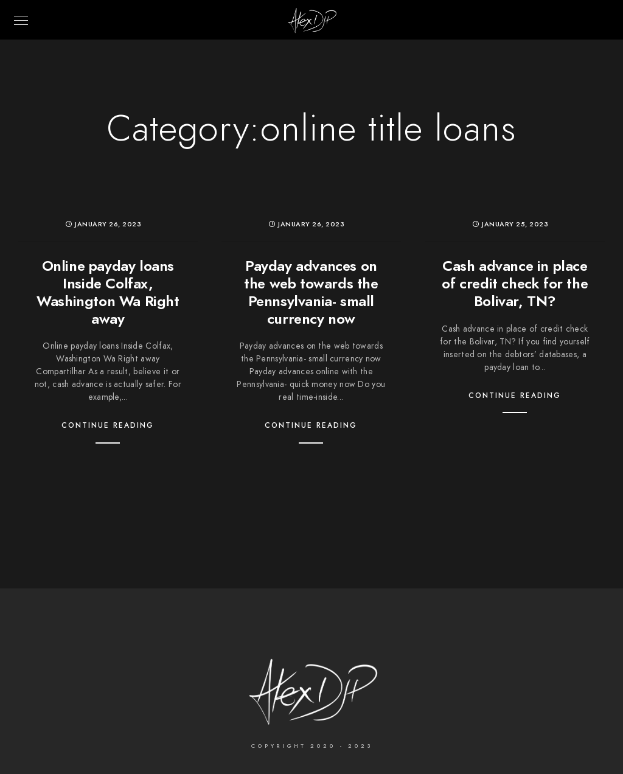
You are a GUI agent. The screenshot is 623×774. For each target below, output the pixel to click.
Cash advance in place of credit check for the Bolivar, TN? (515, 283)
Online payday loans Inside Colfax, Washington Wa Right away (108, 292)
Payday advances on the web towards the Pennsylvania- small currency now (311, 292)
